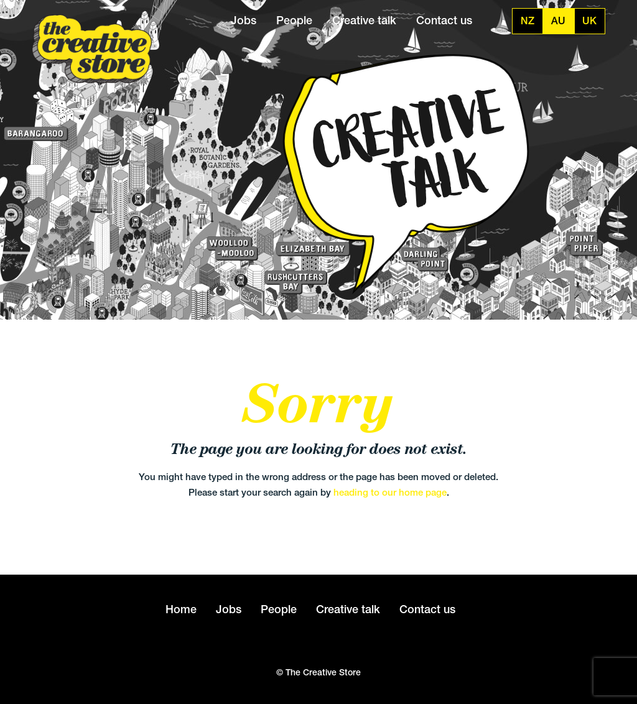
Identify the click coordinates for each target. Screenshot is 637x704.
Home (181, 609)
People (294, 20)
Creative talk (364, 20)
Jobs (243, 20)
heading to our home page (390, 492)
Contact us (444, 20)
